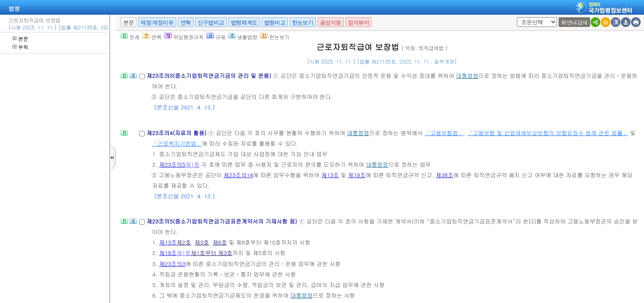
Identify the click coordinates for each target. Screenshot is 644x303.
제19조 (357, 175)
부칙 (20, 46)
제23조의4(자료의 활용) (177, 133)
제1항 (193, 164)
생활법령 (242, 36)
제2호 (184, 242)
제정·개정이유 (156, 22)
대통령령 (467, 76)
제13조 (330, 175)
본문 (20, 38)
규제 (216, 36)
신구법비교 (211, 22)
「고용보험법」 (444, 133)
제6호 (219, 242)
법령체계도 (244, 22)
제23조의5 (172, 164)
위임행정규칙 (184, 36)
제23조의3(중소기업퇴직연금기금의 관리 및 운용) (209, 76)
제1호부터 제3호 (212, 253)
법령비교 (274, 22)
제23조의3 (172, 264)
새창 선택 (519, 17)
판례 (130, 36)
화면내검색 (574, 22)
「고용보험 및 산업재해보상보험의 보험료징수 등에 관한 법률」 (547, 133)
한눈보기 (302, 22)
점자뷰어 (358, 22)
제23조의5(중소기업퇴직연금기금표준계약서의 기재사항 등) (222, 221)
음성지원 (330, 22)
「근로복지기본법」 (177, 143)
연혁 (185, 22)
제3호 (202, 242)
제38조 (444, 175)
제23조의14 (238, 175)
